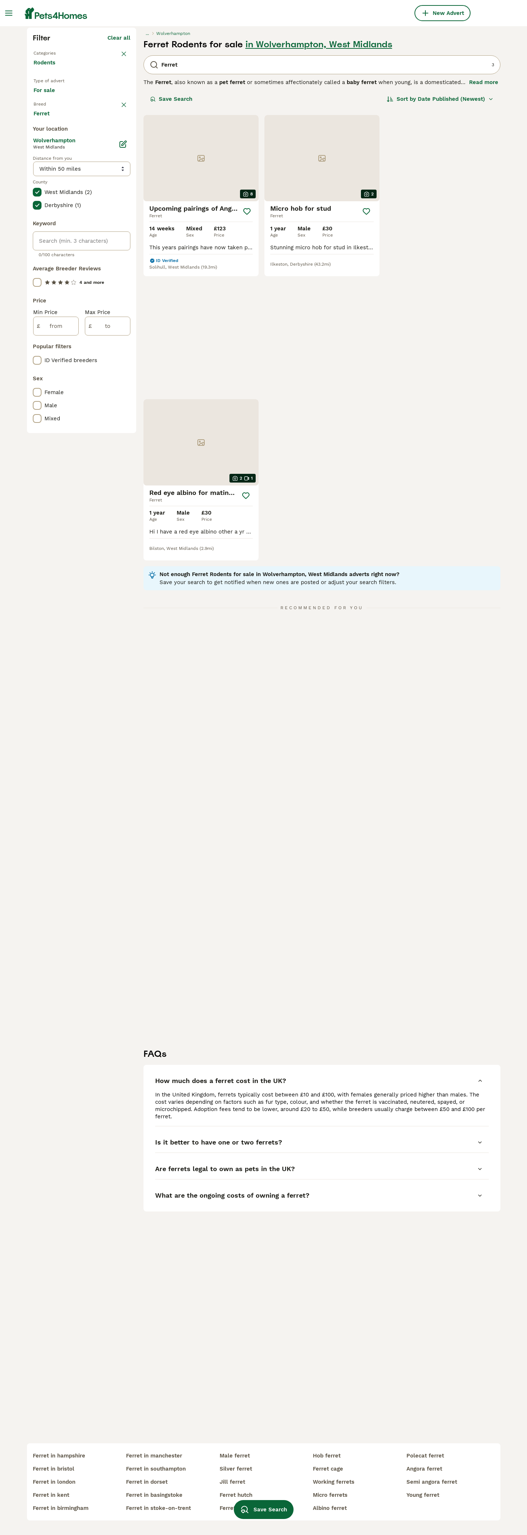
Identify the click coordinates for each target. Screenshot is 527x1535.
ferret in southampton (156, 1468)
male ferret (235, 1455)
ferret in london (54, 1482)
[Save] (247, 342)
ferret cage (328, 1468)
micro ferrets (330, 1495)
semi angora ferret (431, 1482)
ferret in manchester (154, 1455)
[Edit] (123, 444)
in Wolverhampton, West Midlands (318, 175)
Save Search (171, 230)
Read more (483, 213)
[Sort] (440, 230)
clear (123, 248)
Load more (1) (111, 414)
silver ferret (236, 1468)
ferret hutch (236, 1495)
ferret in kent (51, 1495)
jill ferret (232, 1482)
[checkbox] (37, 284)
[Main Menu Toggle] (8, 13)
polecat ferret (425, 1455)
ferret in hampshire (59, 1455)
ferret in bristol (53, 1468)
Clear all (118, 169)
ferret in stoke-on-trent (158, 1508)
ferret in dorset (147, 1482)
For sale (50, 230)
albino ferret (330, 1508)
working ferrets (333, 1482)
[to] (107, 625)
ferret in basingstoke (154, 1495)
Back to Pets (51, 183)
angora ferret (424, 1468)
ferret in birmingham (61, 1508)
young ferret (422, 1495)
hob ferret (327, 1455)
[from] (56, 625)
